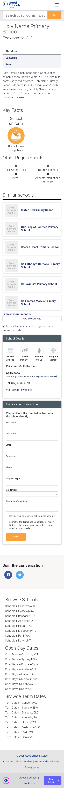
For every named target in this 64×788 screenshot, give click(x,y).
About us (11, 51)
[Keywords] (25, 15)
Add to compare (32, 318)
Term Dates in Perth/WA (19, 732)
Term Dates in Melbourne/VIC (22, 727)
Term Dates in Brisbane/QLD (21, 712)
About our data (24, 761)
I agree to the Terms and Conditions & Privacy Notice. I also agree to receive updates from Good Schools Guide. (31, 525)
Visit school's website (19, 389)
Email (8, 444)
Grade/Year (11, 489)
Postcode (11, 456)
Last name (11, 433)
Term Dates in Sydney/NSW (21, 707)
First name (11, 422)
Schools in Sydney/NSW (19, 611)
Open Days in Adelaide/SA (20, 669)
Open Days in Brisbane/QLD (21, 664)
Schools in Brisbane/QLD (20, 616)
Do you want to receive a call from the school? (32, 516)
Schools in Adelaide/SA (19, 620)
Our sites (51, 780)
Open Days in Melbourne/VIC (22, 679)
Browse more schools (17, 314)
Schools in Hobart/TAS (18, 625)
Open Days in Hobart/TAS (20, 674)
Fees (8, 64)
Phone (9, 467)
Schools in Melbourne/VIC (20, 630)
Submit (16, 536)
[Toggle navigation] (56, 5)
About (22, 777)
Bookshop (29, 783)
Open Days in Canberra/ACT (21, 654)
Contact (33, 777)
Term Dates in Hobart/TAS (20, 722)
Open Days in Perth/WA (19, 684)
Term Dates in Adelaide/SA (21, 717)
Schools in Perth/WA (17, 635)
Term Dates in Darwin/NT (19, 737)
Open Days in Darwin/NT (19, 689)
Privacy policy (32, 767)
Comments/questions (16, 501)
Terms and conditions (47, 761)
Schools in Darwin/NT (18, 640)
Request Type (13, 478)
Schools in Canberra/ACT (20, 606)
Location (11, 57)
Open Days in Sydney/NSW (21, 659)
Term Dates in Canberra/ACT (22, 702)
